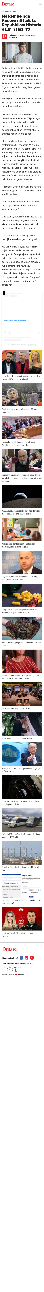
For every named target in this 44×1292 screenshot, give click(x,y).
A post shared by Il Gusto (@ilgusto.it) (22, 345)
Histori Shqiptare (9, 11)
